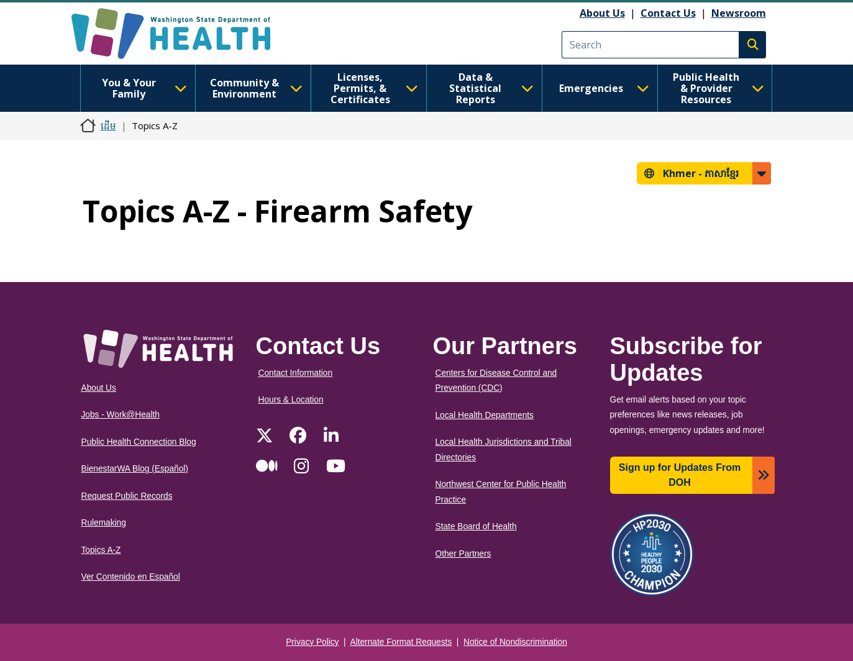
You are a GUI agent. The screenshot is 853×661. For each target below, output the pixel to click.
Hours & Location (291, 399)
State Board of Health (476, 526)
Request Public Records (127, 496)
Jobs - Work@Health (120, 414)
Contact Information (295, 373)
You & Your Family (144, 88)
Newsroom (738, 13)
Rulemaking (103, 522)
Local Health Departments (485, 415)
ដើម (108, 125)
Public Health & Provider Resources (718, 88)
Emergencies (604, 88)
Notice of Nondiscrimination (515, 642)
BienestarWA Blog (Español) (134, 468)
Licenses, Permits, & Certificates (374, 88)
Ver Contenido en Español (130, 576)
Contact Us (668, 13)
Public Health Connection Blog (138, 442)
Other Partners (463, 553)
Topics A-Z (101, 550)
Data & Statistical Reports (491, 88)
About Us (602, 13)
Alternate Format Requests (401, 642)
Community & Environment (256, 88)
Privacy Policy (312, 642)
